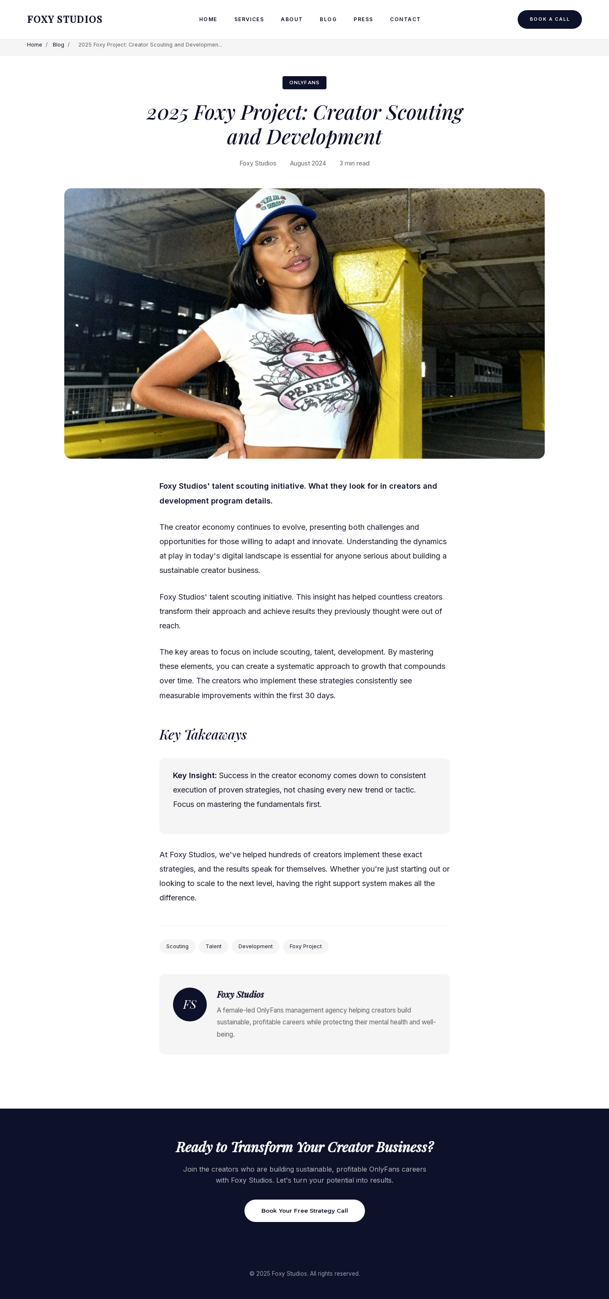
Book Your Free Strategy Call (304, 1210)
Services (249, 19)
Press (363, 19)
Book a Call (550, 19)
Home (208, 19)
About (292, 19)
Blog (328, 19)
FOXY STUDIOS (65, 19)
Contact (405, 19)
